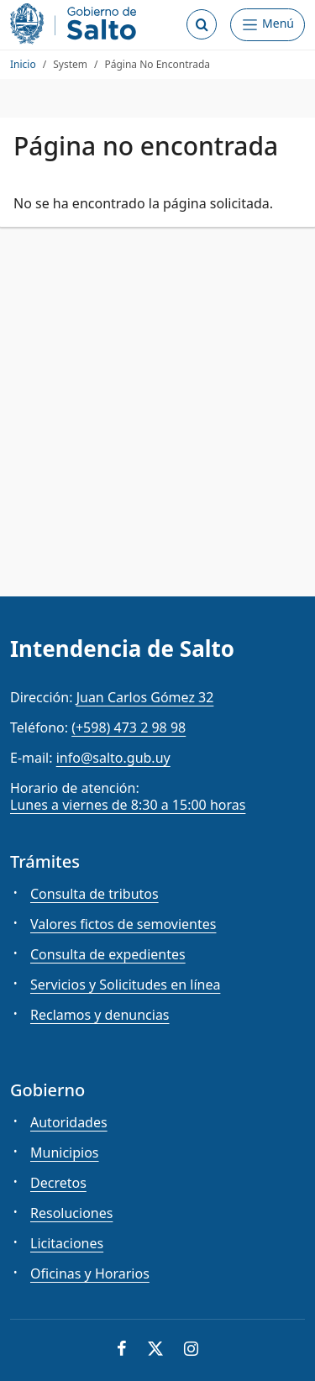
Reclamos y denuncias (100, 1015)
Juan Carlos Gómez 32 (145, 697)
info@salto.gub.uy (113, 757)
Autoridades (69, 1122)
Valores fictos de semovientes (123, 924)
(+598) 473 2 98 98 (128, 727)
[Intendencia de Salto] (76, 24)
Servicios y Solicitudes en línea (125, 984)
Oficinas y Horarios (90, 1273)
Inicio (23, 64)
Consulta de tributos (94, 894)
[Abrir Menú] (267, 24)
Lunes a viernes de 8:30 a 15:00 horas (127, 804)
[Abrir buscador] (201, 24)
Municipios (64, 1152)
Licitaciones (66, 1243)
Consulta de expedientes (108, 954)
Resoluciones (71, 1213)
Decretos (58, 1183)
